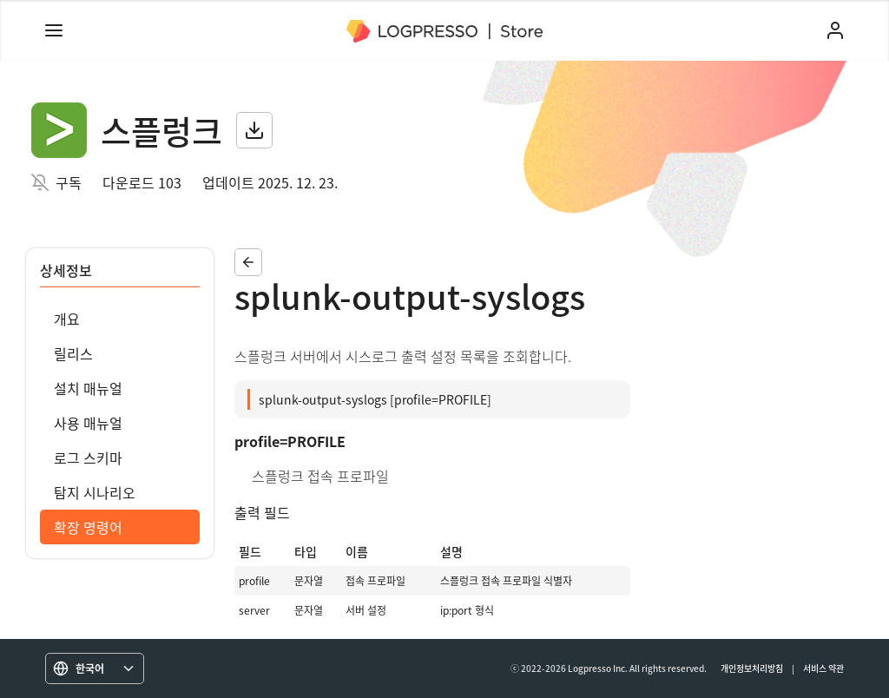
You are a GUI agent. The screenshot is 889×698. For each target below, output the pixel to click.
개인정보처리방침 (752, 668)
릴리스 (73, 353)
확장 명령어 (88, 527)
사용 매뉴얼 (88, 422)
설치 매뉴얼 (88, 388)
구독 (69, 182)
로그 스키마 (88, 457)
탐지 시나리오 (94, 492)
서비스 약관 (823, 668)
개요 (67, 318)
